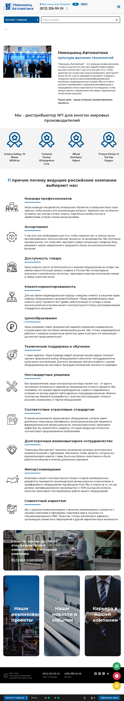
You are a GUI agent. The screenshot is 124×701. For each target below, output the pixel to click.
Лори (29, 678)
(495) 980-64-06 (72, 673)
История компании (27, 559)
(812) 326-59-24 (51, 8)
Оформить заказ (109, 697)
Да (75, 4)
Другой (84, 4)
